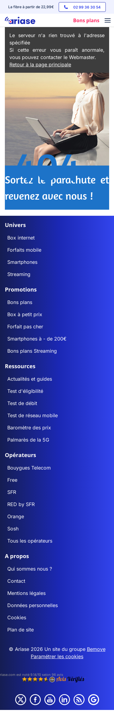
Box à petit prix (24, 314)
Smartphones (22, 262)
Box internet (21, 238)
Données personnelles (32, 605)
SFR (11, 492)
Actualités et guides (29, 379)
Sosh (13, 529)
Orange (15, 516)
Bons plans (19, 302)
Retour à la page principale (40, 64)
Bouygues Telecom (29, 468)
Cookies (16, 617)
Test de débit (22, 403)
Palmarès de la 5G (28, 440)
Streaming (18, 274)
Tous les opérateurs (29, 541)
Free (12, 480)
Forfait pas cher (25, 326)
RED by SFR (21, 504)
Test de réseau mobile (32, 415)
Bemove (96, 649)
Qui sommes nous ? (29, 569)
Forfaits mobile (24, 250)
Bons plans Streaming (32, 351)
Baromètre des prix (29, 428)
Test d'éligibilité (25, 391)
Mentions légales (26, 593)
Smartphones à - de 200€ (37, 339)
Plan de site (20, 630)
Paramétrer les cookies (57, 656)
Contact (16, 581)
